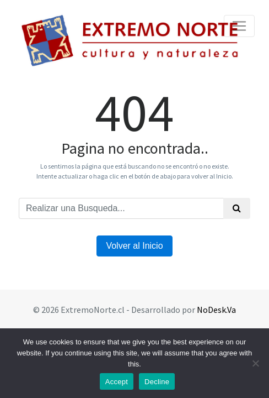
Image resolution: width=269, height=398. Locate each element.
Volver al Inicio (134, 245)
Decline (156, 382)
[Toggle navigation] (239, 26)
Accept (116, 382)
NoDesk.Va (216, 309)
